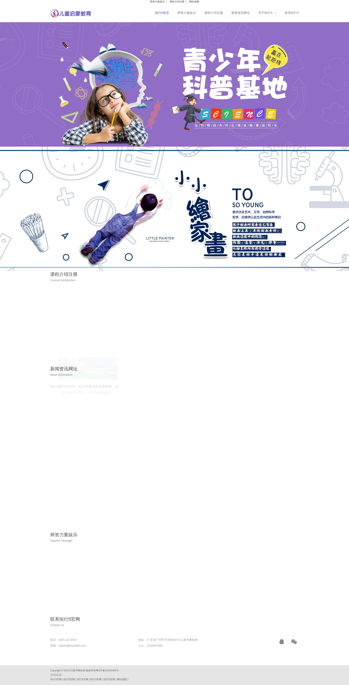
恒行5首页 (162, 13)
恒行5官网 (56, 679)
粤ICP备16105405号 (107, 670)
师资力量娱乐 (157, 1)
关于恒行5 (267, 13)
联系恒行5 (292, 13)
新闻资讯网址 (240, 13)
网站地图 (194, 1)
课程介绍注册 (177, 1)
